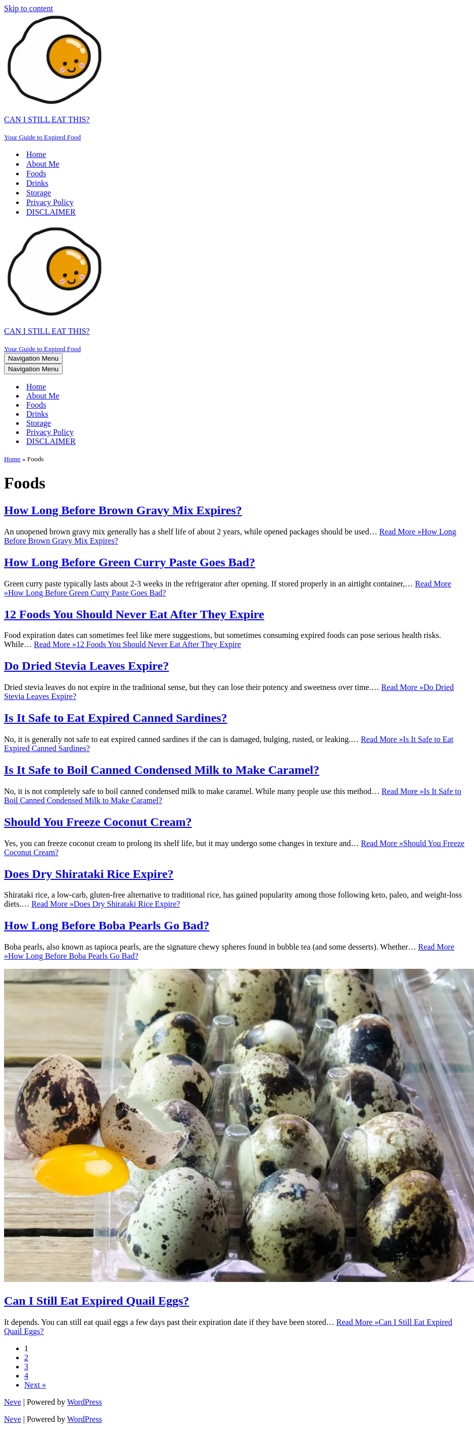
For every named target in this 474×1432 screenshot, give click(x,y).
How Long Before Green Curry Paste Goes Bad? (129, 562)
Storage (38, 192)
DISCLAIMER (51, 212)
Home (36, 154)
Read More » (137, 644)
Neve (12, 1402)
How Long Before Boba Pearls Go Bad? (106, 925)
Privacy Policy (50, 202)
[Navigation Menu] (33, 358)
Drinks (37, 183)
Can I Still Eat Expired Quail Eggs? (96, 1300)
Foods (36, 173)
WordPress (84, 1402)
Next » (35, 1384)
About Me (42, 164)
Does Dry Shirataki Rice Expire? (89, 873)
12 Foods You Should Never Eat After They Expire (134, 614)
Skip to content (28, 8)
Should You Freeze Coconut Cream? (98, 821)
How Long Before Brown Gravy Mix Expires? (123, 510)
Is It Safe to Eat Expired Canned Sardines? (115, 717)
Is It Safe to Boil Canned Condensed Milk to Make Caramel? (161, 769)
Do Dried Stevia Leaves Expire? (86, 665)
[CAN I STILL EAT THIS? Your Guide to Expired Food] (237, 77)
